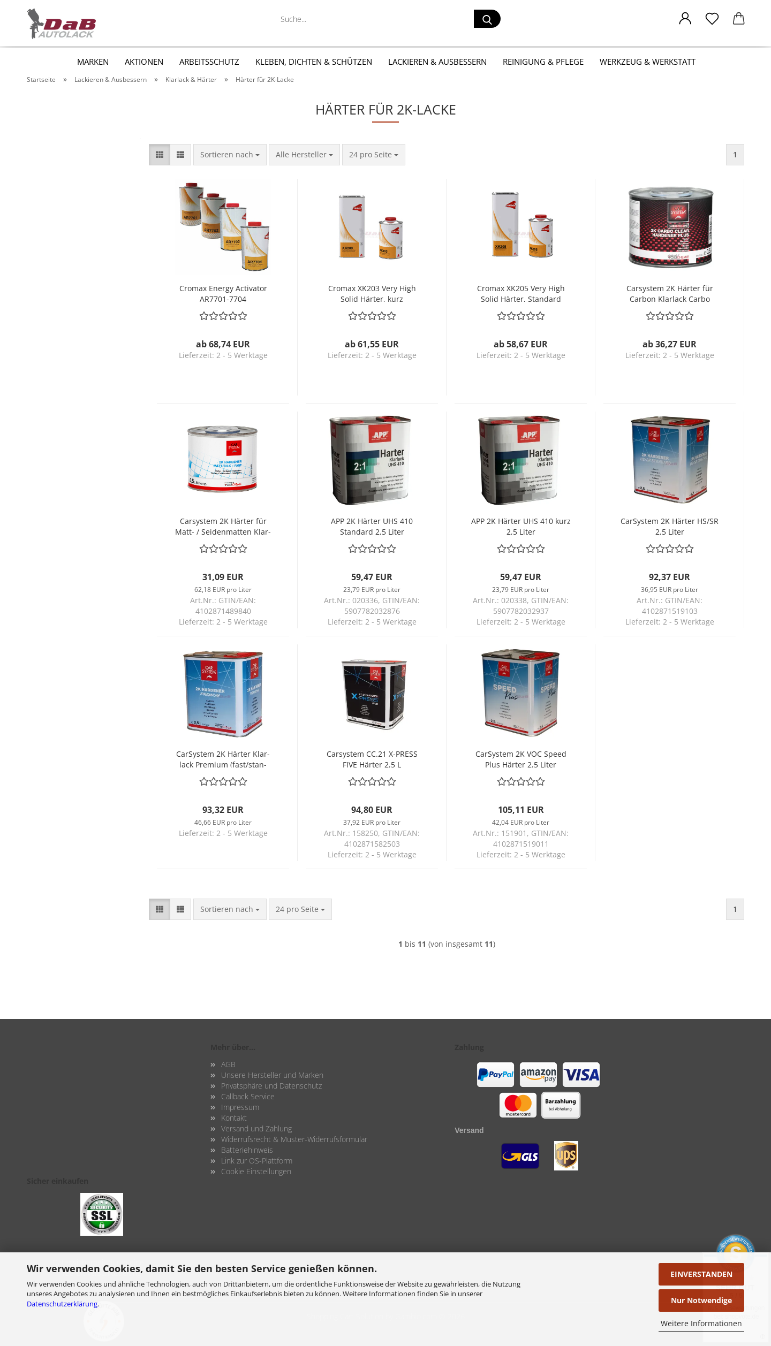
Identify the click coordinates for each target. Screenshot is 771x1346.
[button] (685, 18)
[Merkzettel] (712, 18)
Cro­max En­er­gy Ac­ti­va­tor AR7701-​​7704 (223, 292)
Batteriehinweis (247, 1150)
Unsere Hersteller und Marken (272, 1075)
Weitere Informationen (701, 1323)
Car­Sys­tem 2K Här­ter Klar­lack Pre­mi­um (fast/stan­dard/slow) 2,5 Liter (223, 758)
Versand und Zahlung (256, 1128)
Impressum (240, 1107)
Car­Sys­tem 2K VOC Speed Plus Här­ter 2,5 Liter (520, 758)
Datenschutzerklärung (62, 1304)
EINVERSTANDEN (701, 1274)
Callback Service (248, 1096)
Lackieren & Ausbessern (437, 61)
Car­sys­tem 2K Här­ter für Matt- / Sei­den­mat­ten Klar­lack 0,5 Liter (223, 525)
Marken (93, 61)
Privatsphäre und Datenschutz (271, 1086)
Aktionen (144, 61)
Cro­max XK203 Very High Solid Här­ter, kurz (372, 292)
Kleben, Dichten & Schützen (313, 61)
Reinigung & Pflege (543, 61)
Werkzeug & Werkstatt (648, 61)
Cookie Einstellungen (256, 1171)
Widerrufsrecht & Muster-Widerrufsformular (294, 1139)
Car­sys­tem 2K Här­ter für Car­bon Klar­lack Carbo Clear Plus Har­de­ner (669, 292)
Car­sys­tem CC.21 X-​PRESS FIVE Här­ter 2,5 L (372, 758)
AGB (228, 1064)
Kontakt (234, 1118)
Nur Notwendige (701, 1300)
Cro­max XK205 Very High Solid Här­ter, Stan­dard (521, 292)
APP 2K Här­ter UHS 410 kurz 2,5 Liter (521, 525)
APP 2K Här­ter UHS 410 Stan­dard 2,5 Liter (372, 525)
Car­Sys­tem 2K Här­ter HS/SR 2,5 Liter (670, 525)
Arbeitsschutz (209, 61)
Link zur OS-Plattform (256, 1160)
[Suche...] (487, 19)
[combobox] (230, 154)
